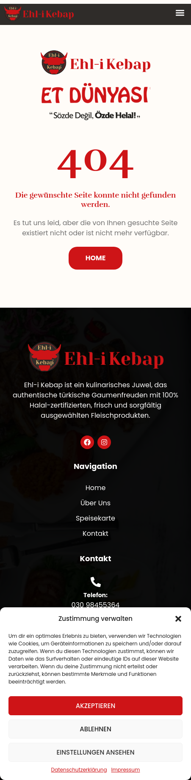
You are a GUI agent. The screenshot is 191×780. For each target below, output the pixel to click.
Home (96, 488)
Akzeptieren (96, 705)
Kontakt (95, 533)
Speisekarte (95, 518)
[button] (178, 619)
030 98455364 (96, 605)
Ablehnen (95, 729)
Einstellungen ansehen (95, 752)
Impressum (125, 769)
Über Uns (95, 503)
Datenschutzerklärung (79, 769)
